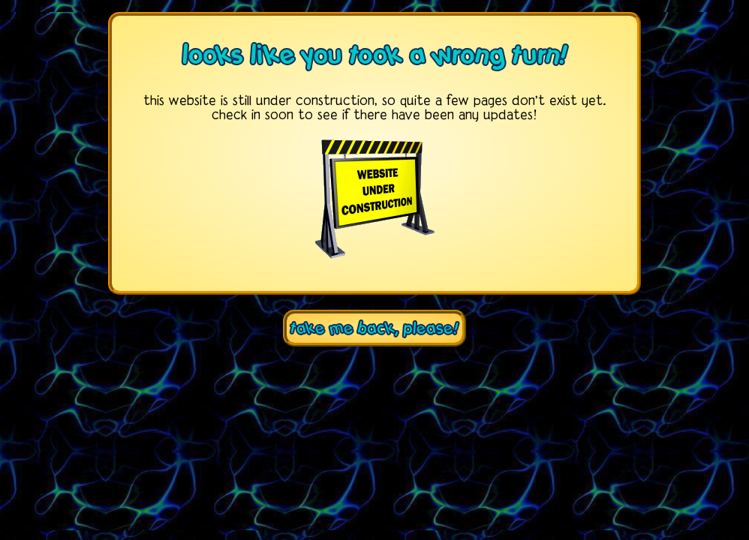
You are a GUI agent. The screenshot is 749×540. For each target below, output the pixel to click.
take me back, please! (374, 328)
